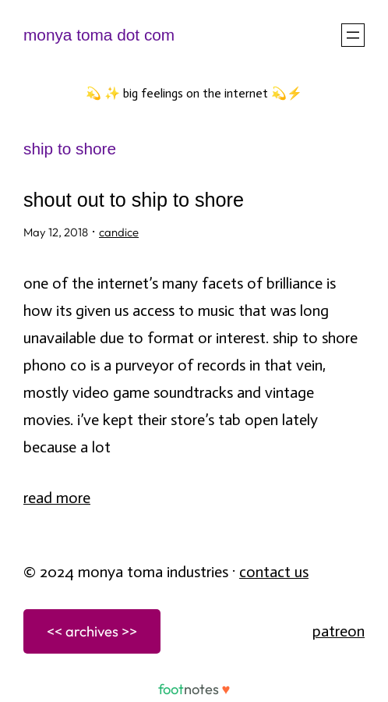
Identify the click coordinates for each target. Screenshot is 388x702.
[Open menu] (353, 35)
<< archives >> (92, 631)
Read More (56, 497)
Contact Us (274, 571)
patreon (338, 631)
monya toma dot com (99, 35)
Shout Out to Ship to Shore (133, 200)
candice (119, 232)
